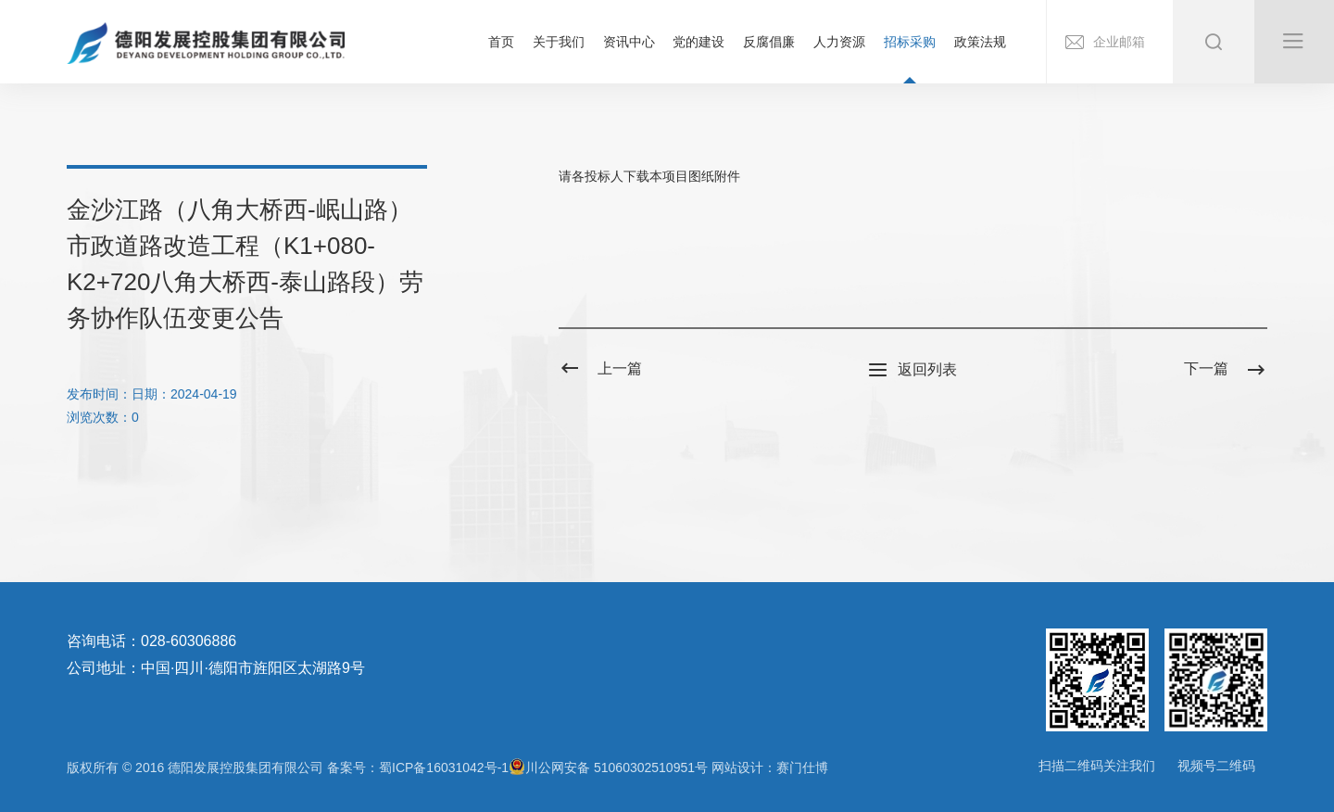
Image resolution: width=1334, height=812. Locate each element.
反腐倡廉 (769, 41)
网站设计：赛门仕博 (769, 767)
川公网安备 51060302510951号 (608, 766)
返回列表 (913, 371)
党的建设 (698, 41)
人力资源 (839, 41)
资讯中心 (629, 41)
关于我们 (559, 41)
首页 (501, 41)
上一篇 (600, 369)
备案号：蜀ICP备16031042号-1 (418, 767)
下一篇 (1225, 369)
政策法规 (980, 41)
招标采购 (910, 41)
